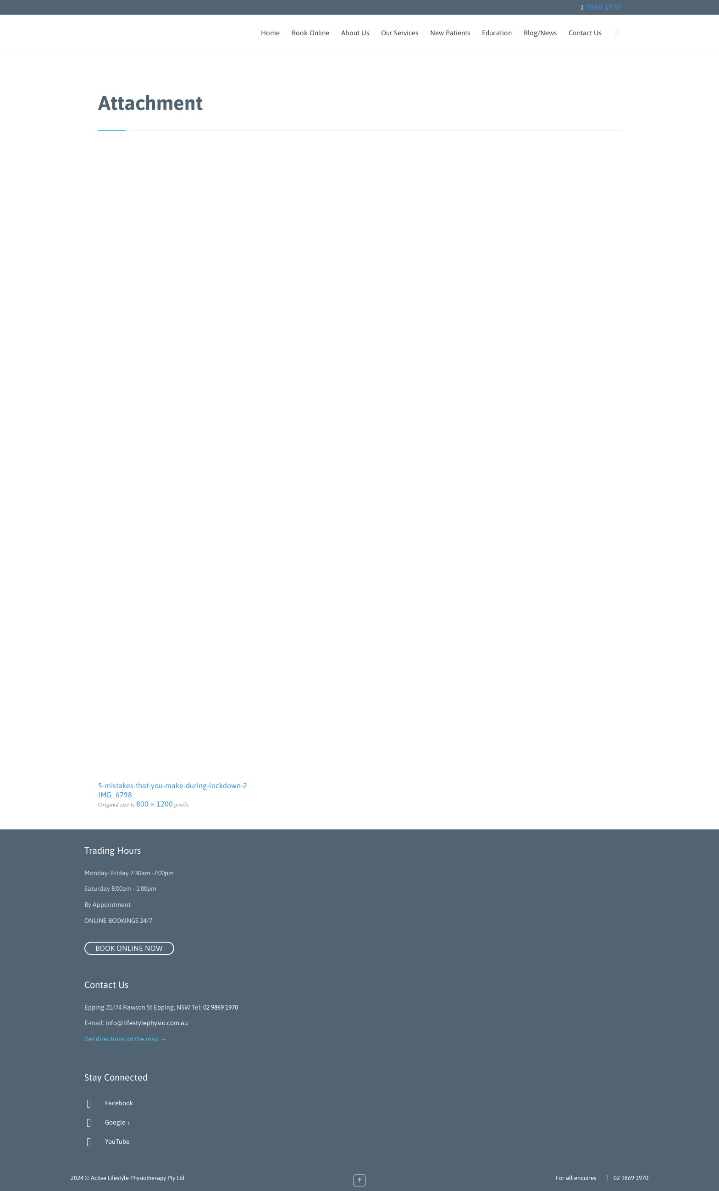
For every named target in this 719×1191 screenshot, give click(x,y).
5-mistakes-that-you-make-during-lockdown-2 (172, 785)
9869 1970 (603, 7)
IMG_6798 (115, 794)
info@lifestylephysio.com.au (146, 1022)
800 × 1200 (154, 804)
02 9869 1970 (220, 1007)
